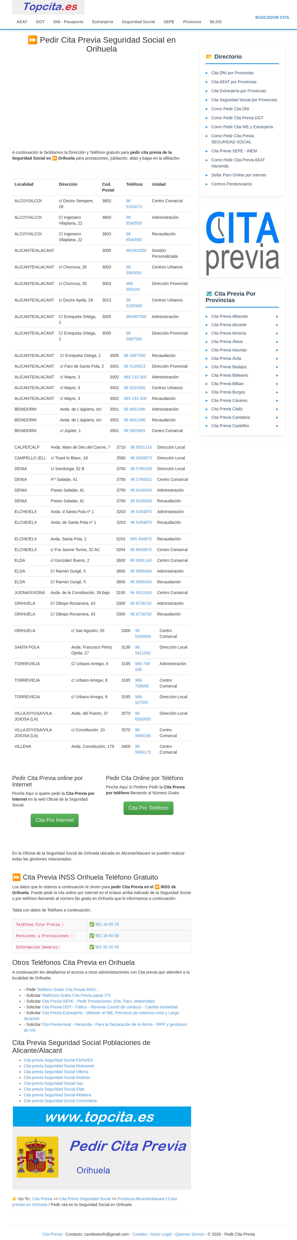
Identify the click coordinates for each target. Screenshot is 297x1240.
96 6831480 (134, 409)
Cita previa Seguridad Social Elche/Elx (58, 1060)
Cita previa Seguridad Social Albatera (57, 1095)
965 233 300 (135, 377)
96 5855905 (134, 430)
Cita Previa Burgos (228, 392)
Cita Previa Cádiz (227, 409)
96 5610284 (141, 592)
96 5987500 (134, 355)
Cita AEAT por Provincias (234, 82)
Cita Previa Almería (228, 333)
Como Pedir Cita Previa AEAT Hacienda (238, 163)
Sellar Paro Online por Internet (238, 175)
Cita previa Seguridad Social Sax (53, 1083)
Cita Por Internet (55, 820)
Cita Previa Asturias (229, 350)
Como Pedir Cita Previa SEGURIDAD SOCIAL (232, 138)
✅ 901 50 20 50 (104, 947)
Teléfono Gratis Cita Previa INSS (66, 989)
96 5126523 (134, 366)
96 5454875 (141, 511)
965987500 (136, 316)
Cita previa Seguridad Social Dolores (57, 1077)
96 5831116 (141, 447)
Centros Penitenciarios (231, 184)
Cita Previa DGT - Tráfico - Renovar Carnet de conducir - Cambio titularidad (110, 1007)
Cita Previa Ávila (226, 358)
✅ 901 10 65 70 (104, 924)
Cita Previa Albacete (229, 316)
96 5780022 (141, 479)
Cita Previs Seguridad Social (85, 1198)
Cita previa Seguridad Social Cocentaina (60, 1100)
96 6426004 (141, 490)
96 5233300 (134, 387)
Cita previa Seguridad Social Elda (54, 1089)
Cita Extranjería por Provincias (238, 91)
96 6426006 (141, 501)
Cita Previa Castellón (230, 425)
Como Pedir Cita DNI (230, 109)
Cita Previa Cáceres (229, 400)
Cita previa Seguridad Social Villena (56, 1071)
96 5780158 (141, 468)
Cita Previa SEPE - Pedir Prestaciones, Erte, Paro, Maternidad (98, 1001)
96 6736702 (141, 603)
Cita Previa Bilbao (227, 383)
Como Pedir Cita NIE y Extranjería (242, 126)
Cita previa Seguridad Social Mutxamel (59, 1066)
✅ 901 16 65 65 (104, 935)
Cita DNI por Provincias (232, 73)
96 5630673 (141, 458)
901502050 (136, 250)
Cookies (140, 1234)
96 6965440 (141, 571)
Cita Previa (42, 1198)
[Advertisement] (101, 100)
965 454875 (141, 539)
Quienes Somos (190, 1234)
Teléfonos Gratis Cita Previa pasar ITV (76, 995)
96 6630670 (141, 549)
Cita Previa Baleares (230, 375)
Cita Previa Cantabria (230, 417)
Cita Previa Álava (226, 341)
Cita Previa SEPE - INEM (234, 151)
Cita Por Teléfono (148, 808)
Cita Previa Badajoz (229, 366)
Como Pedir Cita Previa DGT (237, 117)
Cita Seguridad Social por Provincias (244, 100)
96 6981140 (141, 560)
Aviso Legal (161, 1234)
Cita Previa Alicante (229, 324)
